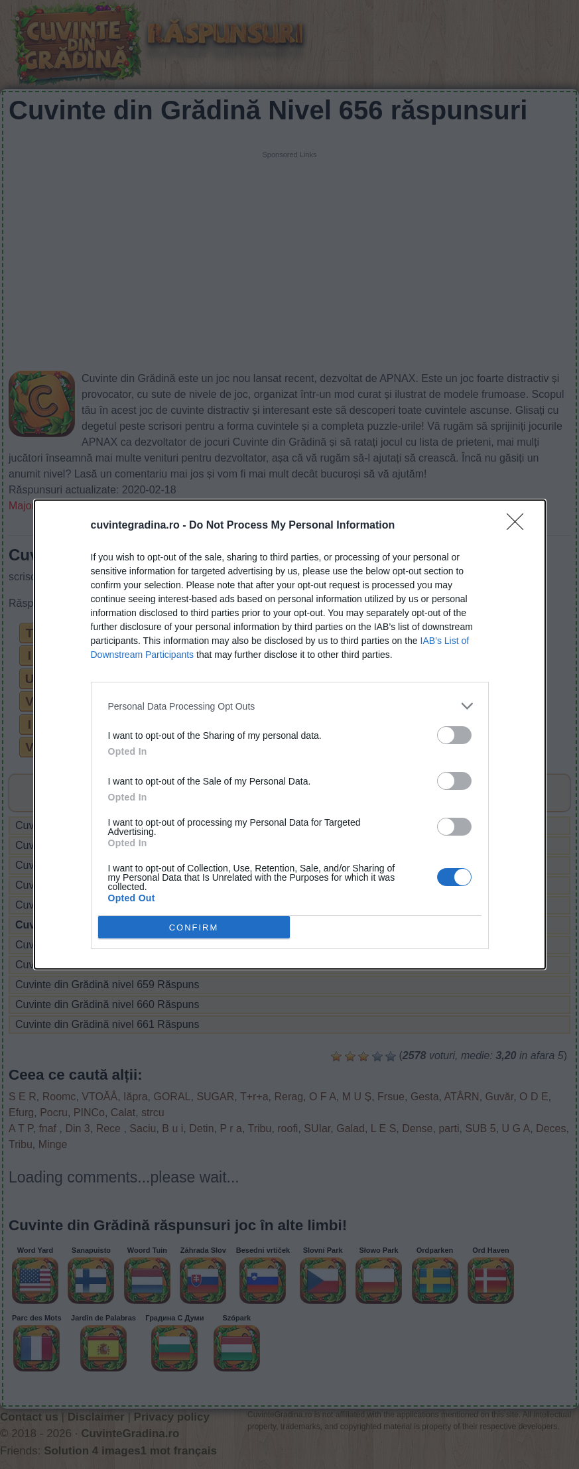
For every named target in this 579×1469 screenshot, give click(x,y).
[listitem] (290, 706)
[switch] (454, 735)
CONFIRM (194, 927)
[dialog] (289, 734)
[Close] (519, 526)
